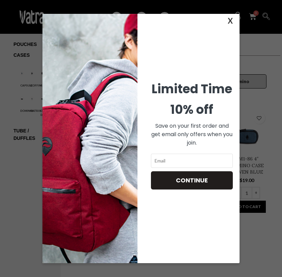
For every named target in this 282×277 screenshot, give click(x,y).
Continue (192, 180)
